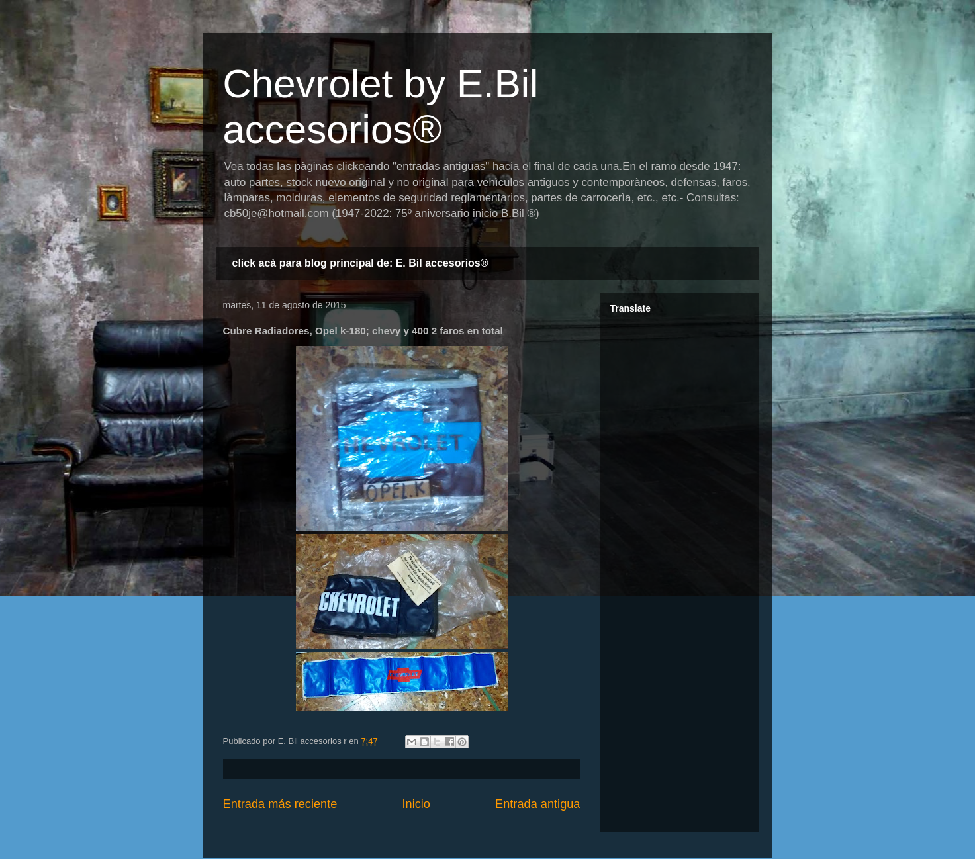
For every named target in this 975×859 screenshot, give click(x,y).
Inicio (416, 804)
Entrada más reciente (280, 804)
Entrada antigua (537, 804)
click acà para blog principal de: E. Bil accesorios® (360, 263)
